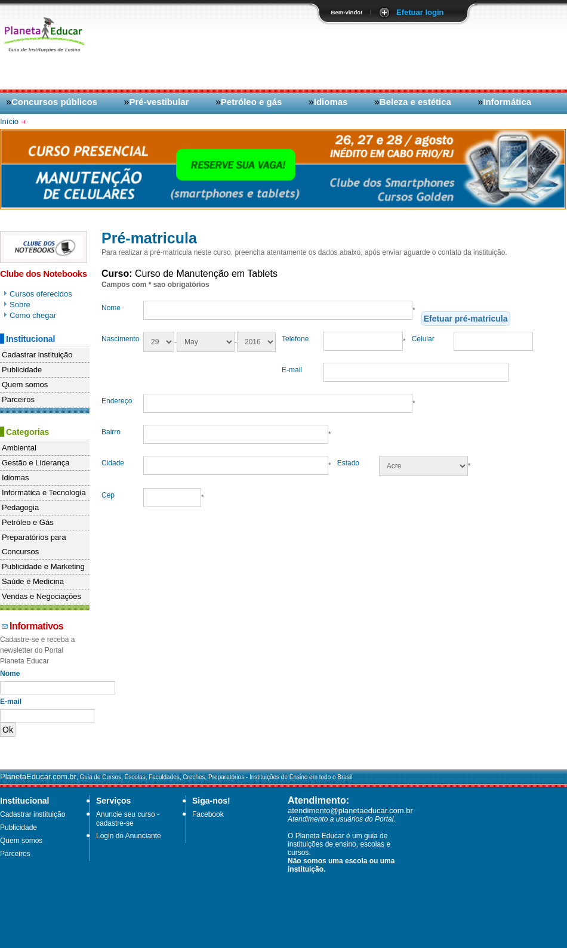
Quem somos (25, 384)
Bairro (111, 432)
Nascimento (120, 339)
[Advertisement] (481, 111)
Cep (108, 495)
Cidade (112, 463)
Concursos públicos (54, 102)
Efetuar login (419, 12)
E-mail (292, 370)
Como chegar (33, 315)
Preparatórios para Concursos (34, 544)
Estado (348, 463)
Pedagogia (20, 507)
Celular (423, 339)
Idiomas (331, 102)
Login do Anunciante (128, 836)
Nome (111, 308)
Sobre (20, 304)
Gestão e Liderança (35, 462)
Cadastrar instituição (37, 354)
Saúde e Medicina (33, 581)
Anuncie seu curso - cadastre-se (127, 818)
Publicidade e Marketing (43, 566)
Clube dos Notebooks (43, 273)
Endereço (116, 401)
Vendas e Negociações (41, 596)
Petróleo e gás (251, 102)
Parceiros (18, 399)
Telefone (295, 339)
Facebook (208, 814)
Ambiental (19, 447)
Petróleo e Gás (28, 522)
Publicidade (22, 369)
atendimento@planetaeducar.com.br (350, 810)
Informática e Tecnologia (44, 492)
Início (10, 121)
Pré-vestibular (159, 102)
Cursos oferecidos (41, 293)
